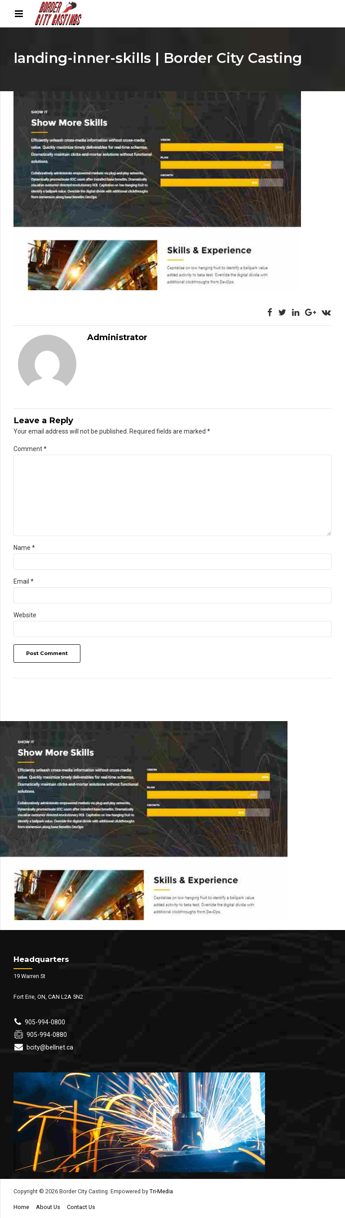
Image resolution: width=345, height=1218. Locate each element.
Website (24, 615)
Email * (23, 581)
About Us (48, 1207)
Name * (24, 547)
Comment (30, 448)
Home (21, 1207)
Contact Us (81, 1207)
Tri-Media (160, 1191)
